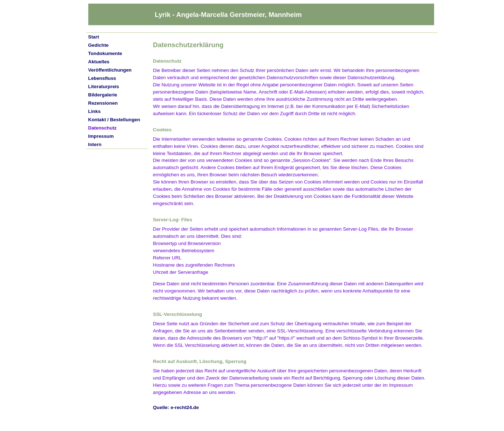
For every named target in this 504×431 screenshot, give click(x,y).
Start (93, 37)
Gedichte (98, 45)
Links (94, 111)
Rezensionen (103, 103)
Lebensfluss (102, 78)
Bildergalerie (102, 94)
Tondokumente (105, 53)
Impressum (101, 136)
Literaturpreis (103, 86)
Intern (95, 144)
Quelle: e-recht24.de (176, 407)
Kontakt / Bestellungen (114, 119)
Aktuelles (99, 61)
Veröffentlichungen (110, 70)
